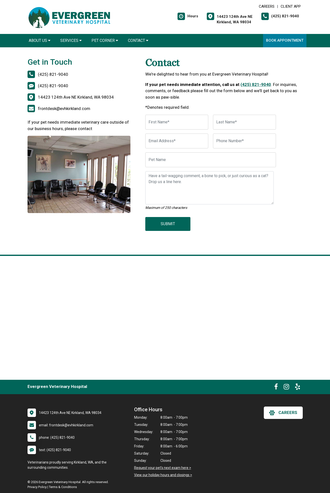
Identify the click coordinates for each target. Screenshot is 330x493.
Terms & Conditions (63, 487)
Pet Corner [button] (104, 40)
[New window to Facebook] (276, 388)
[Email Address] (176, 141)
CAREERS (266, 6)
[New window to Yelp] (297, 388)
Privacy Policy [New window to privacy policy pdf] (37, 487)
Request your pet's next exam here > (162, 468)
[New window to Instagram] (286, 388)
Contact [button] (138, 40)
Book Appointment (284, 40)
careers (283, 412)
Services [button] (71, 40)
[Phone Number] (244, 141)
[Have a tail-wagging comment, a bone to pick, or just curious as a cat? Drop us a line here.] (209, 187)
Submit (168, 223)
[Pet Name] (210, 159)
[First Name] (176, 122)
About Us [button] (39, 40)
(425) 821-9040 (255, 84)
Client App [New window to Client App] (291, 6)
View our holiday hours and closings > (163, 475)
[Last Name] (244, 122)
